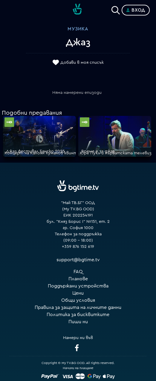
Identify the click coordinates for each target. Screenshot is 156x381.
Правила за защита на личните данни (78, 307)
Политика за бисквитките (78, 314)
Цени (78, 293)
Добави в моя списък (82, 62)
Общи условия (78, 300)
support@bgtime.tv (78, 259)
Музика (78, 29)
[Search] (115, 9)
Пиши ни (78, 321)
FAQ (78, 271)
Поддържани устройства (78, 286)
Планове (78, 278)
